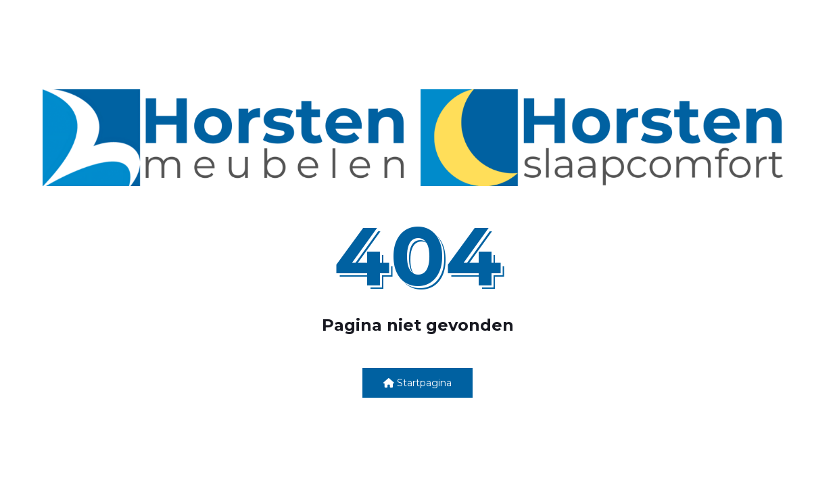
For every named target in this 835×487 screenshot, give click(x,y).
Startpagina (417, 383)
